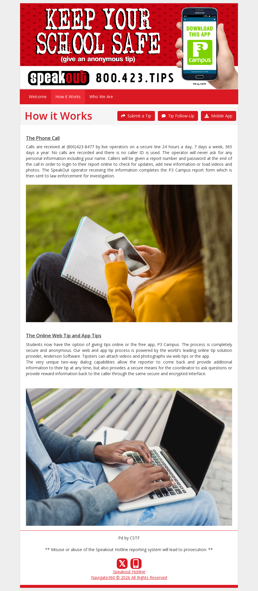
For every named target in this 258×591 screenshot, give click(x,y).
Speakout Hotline (129, 571)
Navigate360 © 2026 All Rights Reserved (129, 577)
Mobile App (218, 116)
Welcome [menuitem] (38, 96)
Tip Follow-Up (178, 116)
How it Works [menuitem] (68, 96)
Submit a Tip (136, 116)
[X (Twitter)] (122, 565)
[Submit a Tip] (129, 46)
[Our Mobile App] (136, 565)
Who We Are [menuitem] (101, 96)
